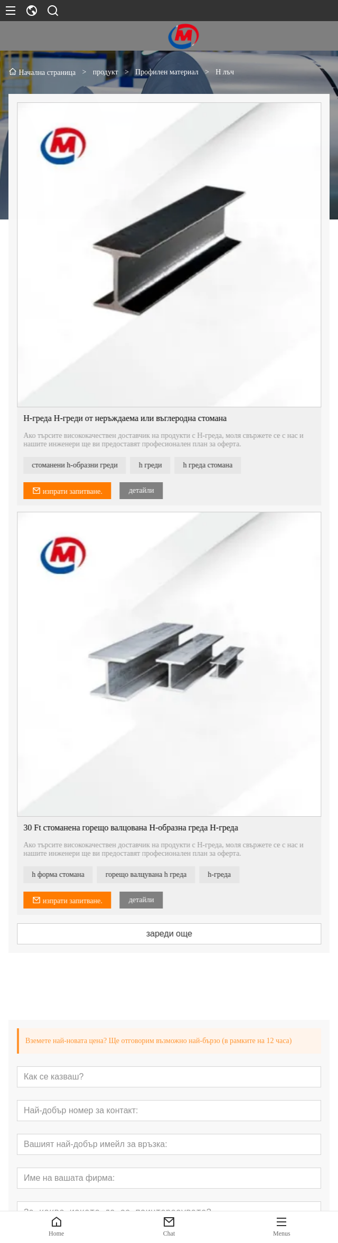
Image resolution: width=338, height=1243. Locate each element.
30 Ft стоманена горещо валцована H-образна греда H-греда (141, 827)
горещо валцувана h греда (157, 874)
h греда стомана (218, 465)
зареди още (180, 933)
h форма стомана (69, 874)
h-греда (230, 874)
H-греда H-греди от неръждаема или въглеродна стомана (136, 418)
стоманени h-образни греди (85, 465)
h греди (161, 465)
